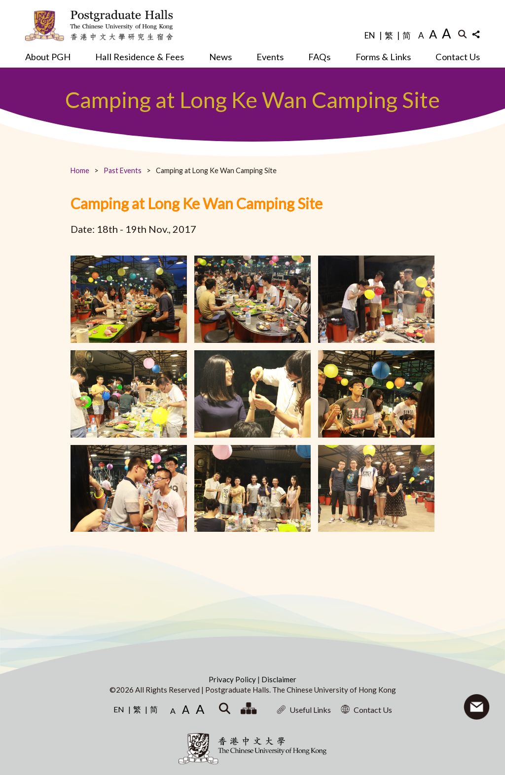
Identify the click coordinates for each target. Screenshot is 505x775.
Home (80, 170)
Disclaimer (278, 679)
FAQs (319, 56)
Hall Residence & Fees (139, 56)
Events (270, 56)
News (220, 56)
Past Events (123, 170)
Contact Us (457, 56)
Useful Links (304, 709)
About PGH (48, 56)
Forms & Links (383, 56)
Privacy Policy (233, 679)
